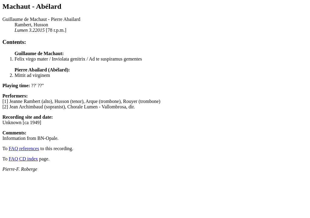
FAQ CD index (23, 158)
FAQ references (24, 148)
